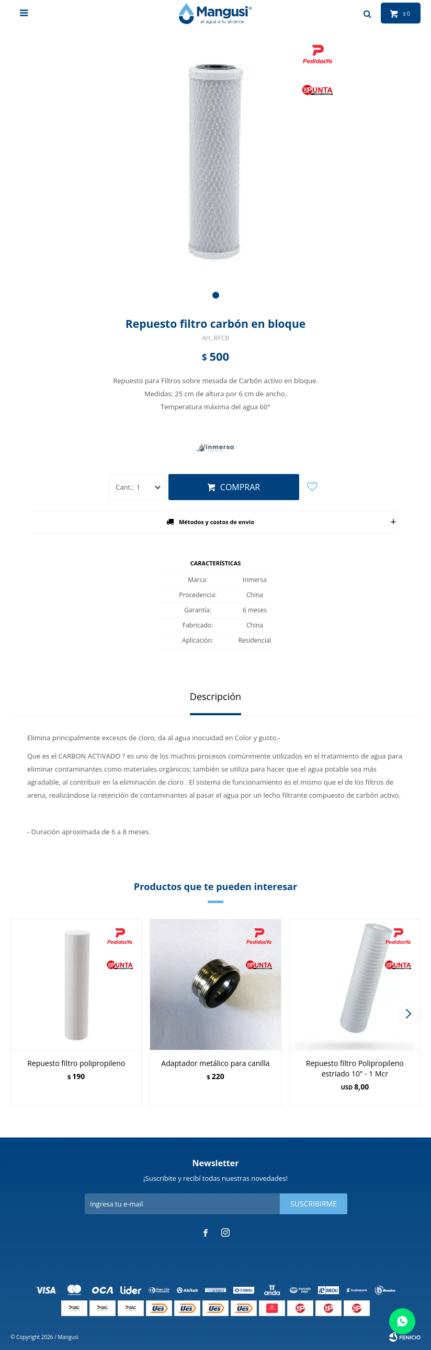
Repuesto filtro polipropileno (76, 1063)
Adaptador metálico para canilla (215, 1063)
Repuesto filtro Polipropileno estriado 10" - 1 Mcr (355, 1068)
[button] (215, 295)
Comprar (240, 487)
